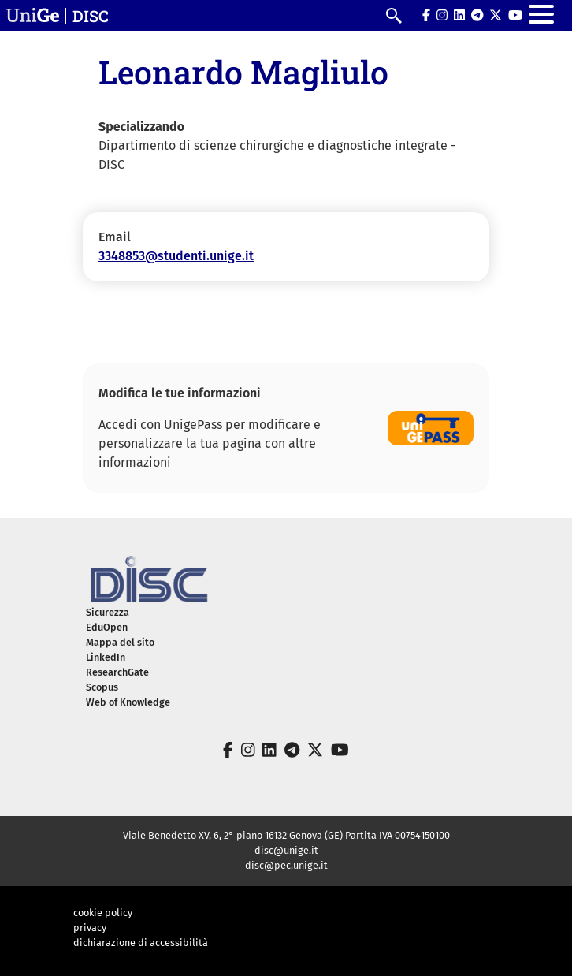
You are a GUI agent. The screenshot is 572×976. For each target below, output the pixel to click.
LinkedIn (105, 657)
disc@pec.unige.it (286, 865)
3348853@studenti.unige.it (176, 255)
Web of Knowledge (128, 702)
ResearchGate (117, 672)
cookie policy (102, 912)
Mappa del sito (120, 642)
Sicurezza (107, 612)
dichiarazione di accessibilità (140, 942)
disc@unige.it (286, 850)
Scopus (102, 687)
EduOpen (107, 627)
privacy (89, 927)
